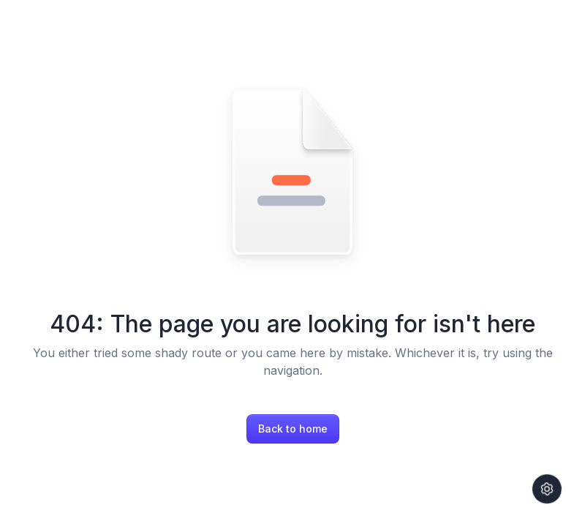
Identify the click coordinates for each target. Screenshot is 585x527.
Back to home (293, 428)
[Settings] (547, 489)
